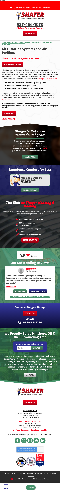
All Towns (30, 375)
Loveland (20, 361)
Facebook (17, 440)
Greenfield (30, 359)
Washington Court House (41, 367)
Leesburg (9, 361)
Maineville (42, 361)
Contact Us (30, 313)
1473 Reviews (34, 255)
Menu (6, 489)
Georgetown (9, 359)
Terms (42, 451)
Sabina (52, 364)
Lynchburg (30, 361)
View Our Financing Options (30, 421)
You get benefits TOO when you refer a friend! (30, 297)
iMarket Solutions (19, 479)
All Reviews (20, 291)
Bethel (17, 356)
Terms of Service (31, 450)
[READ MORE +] (8, 119)
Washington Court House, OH (47, 79)
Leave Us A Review (38, 291)
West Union (17, 369)
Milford (8, 364)
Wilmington (44, 369)
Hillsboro (42, 359)
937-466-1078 (30, 24)
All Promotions (30, 190)
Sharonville (23, 367)
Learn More (30, 157)
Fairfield (49, 356)
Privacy (39, 451)
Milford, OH (6, 99)
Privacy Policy (25, 450)
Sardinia (11, 367)
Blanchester (28, 356)
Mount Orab (19, 364)
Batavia (8, 356)
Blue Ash (40, 356)
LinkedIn (43, 440)
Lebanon (52, 359)
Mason (52, 361)
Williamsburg (30, 369)
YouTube (36, 440)
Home (4, 43)
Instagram (30, 440)
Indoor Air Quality (16, 43)
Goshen (20, 359)
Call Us (31, 487)
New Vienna (32, 364)
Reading (42, 364)
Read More (46, 8)
